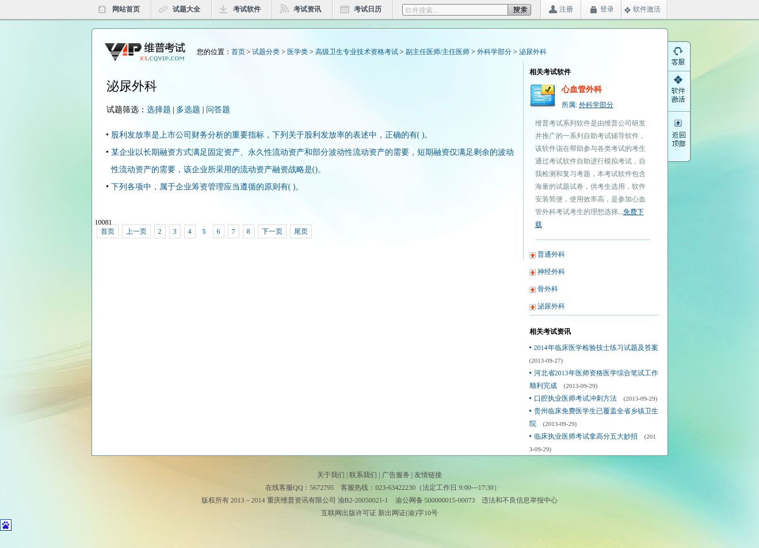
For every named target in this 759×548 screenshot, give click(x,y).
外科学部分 (494, 52)
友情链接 (428, 475)
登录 (607, 9)
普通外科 (551, 254)
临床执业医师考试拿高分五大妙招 (586, 436)
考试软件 (247, 9)
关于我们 (331, 475)
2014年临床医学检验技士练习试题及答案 (596, 348)
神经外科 (551, 272)
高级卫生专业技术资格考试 (356, 52)
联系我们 (363, 475)
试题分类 (266, 52)
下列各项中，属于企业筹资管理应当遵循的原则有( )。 (207, 186)
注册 (566, 9)
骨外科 (547, 289)
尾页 (301, 231)
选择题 (159, 109)
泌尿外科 (533, 52)
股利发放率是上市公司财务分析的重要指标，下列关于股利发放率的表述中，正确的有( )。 (272, 135)
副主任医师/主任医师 (438, 52)
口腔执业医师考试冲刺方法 (575, 398)
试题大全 (186, 9)
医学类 (297, 52)
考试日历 (368, 9)
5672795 (322, 488)
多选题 (188, 109)
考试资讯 (307, 9)
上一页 (136, 231)
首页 (238, 52)
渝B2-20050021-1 (363, 500)
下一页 (272, 231)
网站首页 (126, 9)
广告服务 (396, 475)
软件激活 (647, 9)
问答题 (218, 109)
